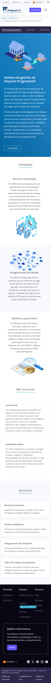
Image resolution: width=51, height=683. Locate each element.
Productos (14, 18)
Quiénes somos (26, 595)
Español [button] (37, 2)
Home (3, 18)
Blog (37, 595)
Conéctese (35, 10)
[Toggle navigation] (45, 9)
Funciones (31, 29)
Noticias (39, 600)
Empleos (27, 605)
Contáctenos (25, 616)
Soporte (27, 2)
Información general (11, 29)
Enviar (12, 647)
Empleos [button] (15, 2)
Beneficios (44, 29)
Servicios (7, 600)
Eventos (6, 2)
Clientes (22, 611)
